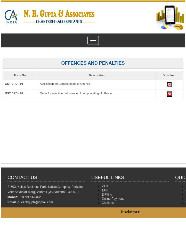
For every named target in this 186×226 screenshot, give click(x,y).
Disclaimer (130, 212)
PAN (105, 186)
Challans (108, 203)
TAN (105, 190)
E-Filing (107, 194)
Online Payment (113, 198)
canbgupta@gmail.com (37, 202)
